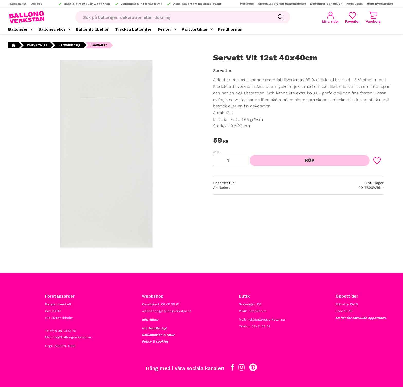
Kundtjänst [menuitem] (18, 3)
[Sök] (281, 17)
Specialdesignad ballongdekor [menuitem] (282, 3)
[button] (352, 17)
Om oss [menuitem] (36, 3)
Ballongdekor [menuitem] (52, 29)
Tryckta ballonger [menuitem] (133, 29)
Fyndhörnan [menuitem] (230, 29)
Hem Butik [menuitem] (354, 3)
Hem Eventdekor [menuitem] (380, 3)
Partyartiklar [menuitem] (195, 29)
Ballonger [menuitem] (18, 29)
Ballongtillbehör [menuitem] (92, 29)
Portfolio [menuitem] (247, 3)
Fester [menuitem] (164, 29)
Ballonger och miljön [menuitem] (326, 3)
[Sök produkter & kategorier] (173, 17)
